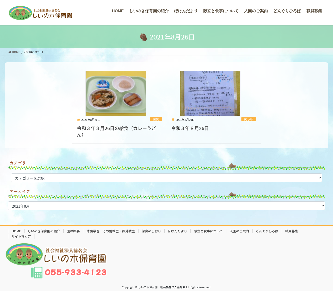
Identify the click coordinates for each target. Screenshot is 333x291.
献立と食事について (208, 231)
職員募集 (291, 231)
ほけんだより (177, 231)
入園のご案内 (239, 231)
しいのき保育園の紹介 (44, 231)
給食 (156, 119)
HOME (16, 231)
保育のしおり (151, 231)
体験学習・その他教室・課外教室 (110, 231)
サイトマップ (21, 236)
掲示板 (248, 119)
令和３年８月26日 (190, 128)
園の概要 (73, 231)
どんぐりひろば (267, 231)
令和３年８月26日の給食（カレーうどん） (116, 131)
